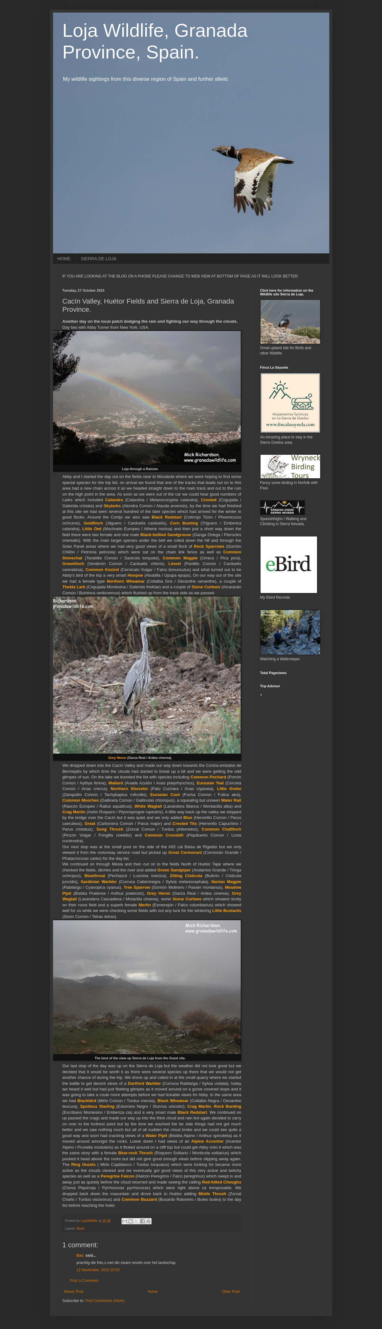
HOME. (64, 258)
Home (153, 1291)
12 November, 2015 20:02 (98, 1270)
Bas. (80, 1255)
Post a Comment (84, 1280)
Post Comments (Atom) (105, 1301)
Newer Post (73, 1291)
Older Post (231, 1291)
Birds (80, 1228)
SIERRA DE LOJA (98, 258)
